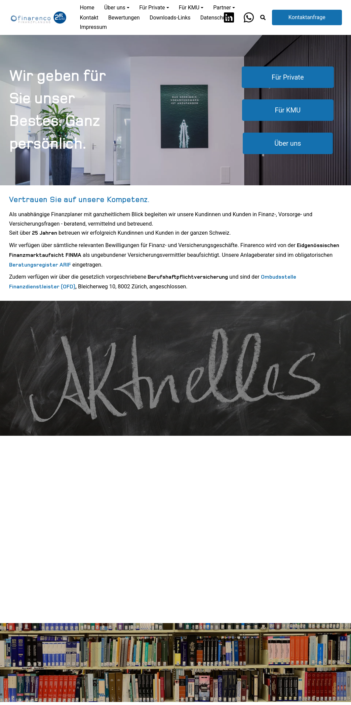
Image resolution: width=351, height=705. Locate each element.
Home (87, 7)
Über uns (288, 143)
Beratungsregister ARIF (40, 265)
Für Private (288, 77)
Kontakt (89, 17)
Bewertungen (124, 17)
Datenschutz (215, 17)
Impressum (93, 27)
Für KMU (288, 110)
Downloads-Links (170, 17)
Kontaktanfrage (306, 17)
